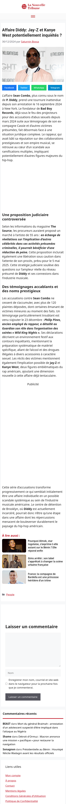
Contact (10, 785)
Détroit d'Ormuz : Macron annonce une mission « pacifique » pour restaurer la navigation (31, 740)
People (10, 594)
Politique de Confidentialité (21, 801)
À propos (10, 780)
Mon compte (13, 775)
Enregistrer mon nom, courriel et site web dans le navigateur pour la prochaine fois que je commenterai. (33, 683)
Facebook (9, 87)
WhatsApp (39, 87)
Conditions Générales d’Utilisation (25, 796)
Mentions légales (15, 791)
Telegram (55, 87)
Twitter (23, 87)
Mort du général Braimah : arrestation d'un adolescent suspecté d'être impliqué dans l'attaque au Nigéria (33, 727)
